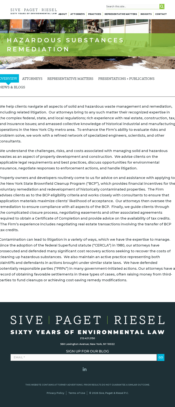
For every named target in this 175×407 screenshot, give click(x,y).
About (62, 15)
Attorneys (77, 15)
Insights (146, 15)
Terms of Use (76, 393)
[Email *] (84, 357)
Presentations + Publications (126, 78)
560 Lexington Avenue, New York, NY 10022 (87, 344)
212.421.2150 (87, 338)
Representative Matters (121, 15)
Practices (94, 15)
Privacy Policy (55, 393)
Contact (161, 15)
